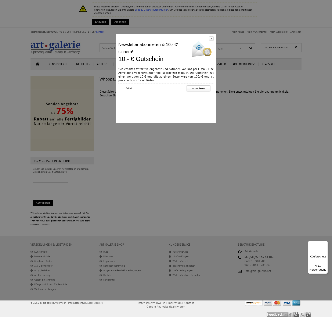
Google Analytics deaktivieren (166, 306)
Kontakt (189, 303)
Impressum (174, 303)
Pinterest (308, 314)
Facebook (291, 314)
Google (297, 314)
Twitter (303, 314)
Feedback (277, 314)
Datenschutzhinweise (151, 303)
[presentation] (167, 100)
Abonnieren (198, 88)
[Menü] (325, 243)
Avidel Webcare (94, 302)
